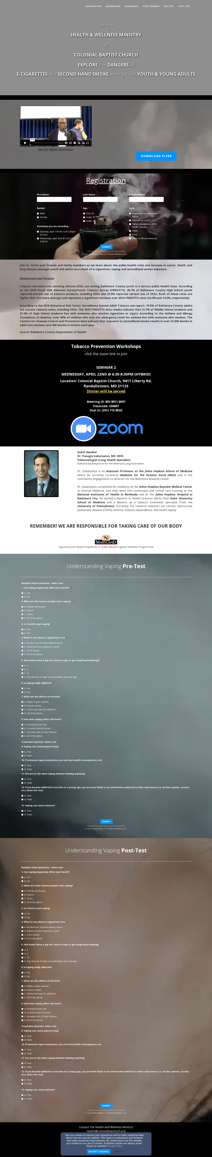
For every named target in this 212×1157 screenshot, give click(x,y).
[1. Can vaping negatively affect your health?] (22, 593)
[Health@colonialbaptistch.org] (106, 1131)
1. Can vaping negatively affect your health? (45, 587)
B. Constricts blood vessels (36, 728)
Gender (41, 208)
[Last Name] (100, 199)
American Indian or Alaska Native (143, 215)
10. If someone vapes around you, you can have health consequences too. (61, 1044)
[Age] (84, 214)
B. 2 (24, 669)
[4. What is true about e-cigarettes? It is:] (22, 643)
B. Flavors (27, 610)
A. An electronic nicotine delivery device (42, 642)
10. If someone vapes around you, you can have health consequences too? (61, 760)
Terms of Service (114, 254)
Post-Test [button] (184, 6)
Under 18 (89, 221)
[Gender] (38, 214)
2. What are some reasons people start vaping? (47, 885)
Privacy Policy (97, 254)
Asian (133, 234)
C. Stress (27, 614)
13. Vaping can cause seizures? (38, 805)
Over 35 (88, 213)
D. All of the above (32, 618)
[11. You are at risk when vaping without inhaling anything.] (22, 1063)
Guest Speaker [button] (151, 6)
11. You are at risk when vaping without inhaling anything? (53, 773)
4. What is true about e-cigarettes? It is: (43, 637)
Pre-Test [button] (169, 6)
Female (42, 217)
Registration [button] (93, 6)
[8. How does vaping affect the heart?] (22, 725)
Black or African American (143, 238)
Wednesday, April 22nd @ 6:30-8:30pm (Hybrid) (57, 240)
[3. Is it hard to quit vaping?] (22, 629)
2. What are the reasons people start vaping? (46, 601)
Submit (106, 246)
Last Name (89, 194)
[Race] (130, 214)
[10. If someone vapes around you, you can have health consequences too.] (22, 1050)
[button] (156, 156)
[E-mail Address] (146, 199)
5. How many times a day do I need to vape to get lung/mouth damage (60, 944)
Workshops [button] (131, 6)
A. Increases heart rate (33, 724)
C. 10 (25, 673)
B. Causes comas (31, 705)
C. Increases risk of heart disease (39, 732)
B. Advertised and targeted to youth (40, 930)
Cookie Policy (115, 1146)
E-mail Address (137, 194)
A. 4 (24, 665)
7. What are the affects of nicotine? (40, 696)
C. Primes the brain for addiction (38, 709)
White (133, 230)
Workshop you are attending (52, 226)
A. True (26, 751)
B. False (26, 755)
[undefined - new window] (106, 429)
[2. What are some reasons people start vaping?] (22, 891)
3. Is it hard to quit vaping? (36, 624)
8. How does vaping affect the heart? (41, 719)
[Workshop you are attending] (38, 232)
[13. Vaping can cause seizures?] (22, 811)
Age (85, 208)
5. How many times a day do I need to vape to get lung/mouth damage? (60, 660)
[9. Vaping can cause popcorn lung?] (22, 752)
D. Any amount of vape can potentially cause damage (49, 676)
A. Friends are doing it (33, 606)
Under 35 (89, 217)
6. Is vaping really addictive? (36, 683)
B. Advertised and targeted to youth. (40, 646)
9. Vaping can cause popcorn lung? (40, 746)
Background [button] (113, 6)
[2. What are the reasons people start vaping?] (22, 607)
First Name (43, 194)
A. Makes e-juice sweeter (35, 701)
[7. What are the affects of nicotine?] (22, 702)
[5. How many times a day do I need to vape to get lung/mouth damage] (22, 950)
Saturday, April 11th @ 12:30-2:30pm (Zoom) (56, 233)
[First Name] (54, 199)
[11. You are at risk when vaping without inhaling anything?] (22, 779)
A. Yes (25, 593)
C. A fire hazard (30, 650)
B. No (25, 596)
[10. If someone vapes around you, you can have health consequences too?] (22, 765)
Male (41, 213)
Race (131, 208)
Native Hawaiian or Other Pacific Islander (143, 225)
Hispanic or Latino (139, 220)
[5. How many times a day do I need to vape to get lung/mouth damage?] (22, 666)
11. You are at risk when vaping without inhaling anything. (53, 1057)
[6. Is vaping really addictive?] (22, 688)
